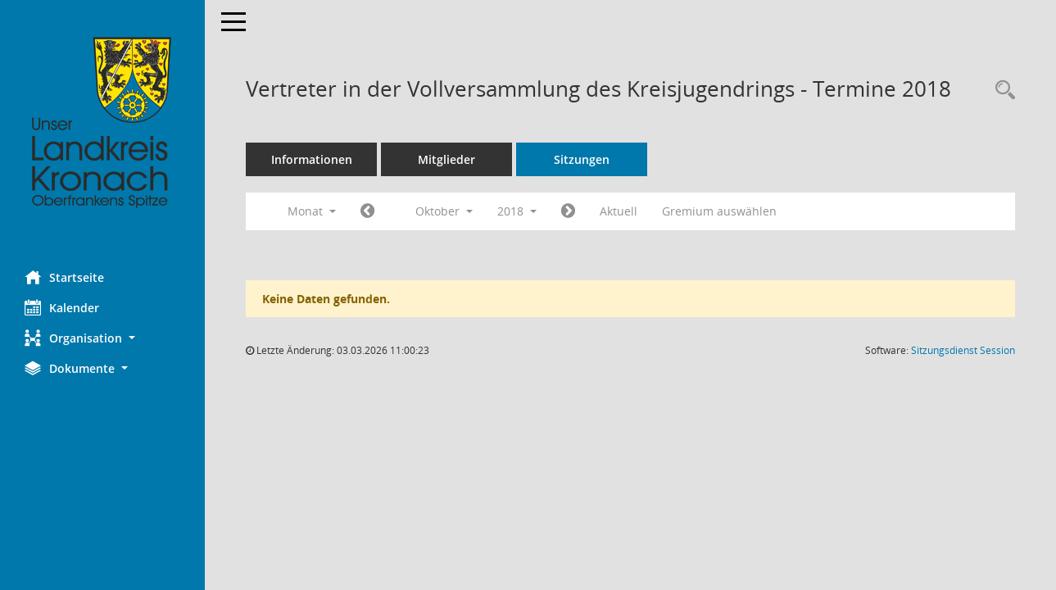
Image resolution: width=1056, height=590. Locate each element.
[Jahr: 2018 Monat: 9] (367, 211)
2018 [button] (517, 211)
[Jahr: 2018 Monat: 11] (568, 211)
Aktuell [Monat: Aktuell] (618, 211)
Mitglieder (446, 159)
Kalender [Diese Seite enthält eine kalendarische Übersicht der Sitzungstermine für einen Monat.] (62, 307)
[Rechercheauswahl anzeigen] (1001, 90)
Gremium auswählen (719, 211)
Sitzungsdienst (963, 350)
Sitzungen (582, 159)
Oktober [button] (444, 211)
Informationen (311, 159)
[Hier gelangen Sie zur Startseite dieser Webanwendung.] (102, 123)
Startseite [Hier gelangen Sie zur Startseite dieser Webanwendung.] (64, 277)
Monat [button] (312, 211)
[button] (102, 338)
